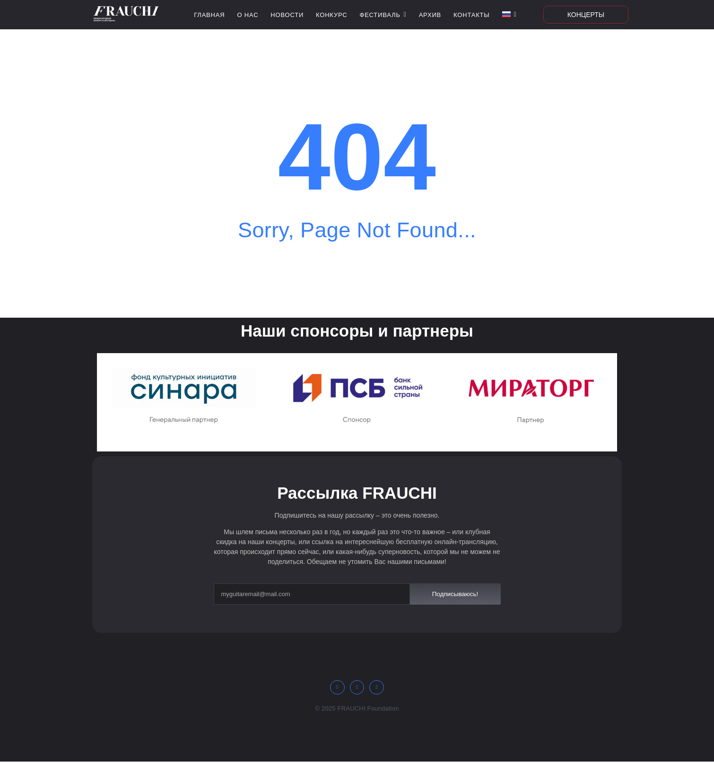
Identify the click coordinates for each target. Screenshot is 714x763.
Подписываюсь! (455, 594)
